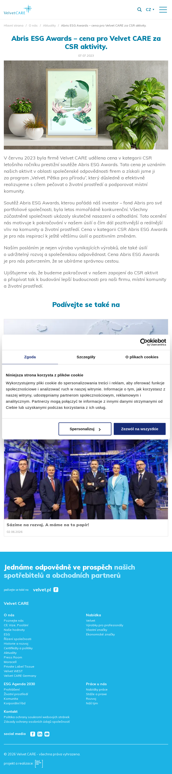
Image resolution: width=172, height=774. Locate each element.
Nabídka (93, 615)
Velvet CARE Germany (20, 676)
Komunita (11, 699)
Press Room (13, 657)
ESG (7, 634)
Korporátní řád (14, 703)
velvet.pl (42, 590)
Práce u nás (96, 684)
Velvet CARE (16, 603)
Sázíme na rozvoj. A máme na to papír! (48, 524)
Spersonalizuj (85, 429)
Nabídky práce (97, 689)
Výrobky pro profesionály (104, 625)
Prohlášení (12, 689)
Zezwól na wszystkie (139, 429)
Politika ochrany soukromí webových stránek (36, 717)
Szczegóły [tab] (86, 357)
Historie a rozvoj (16, 643)
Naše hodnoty (14, 630)
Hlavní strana (13, 25)
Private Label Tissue (19, 666)
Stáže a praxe (96, 694)
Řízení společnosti (17, 639)
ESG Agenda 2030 (19, 684)
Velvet (90, 620)
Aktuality (49, 25)
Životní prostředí (16, 694)
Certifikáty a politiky (18, 648)
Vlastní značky (96, 630)
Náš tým (92, 703)
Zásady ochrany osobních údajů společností (37, 721)
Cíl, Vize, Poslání (16, 625)
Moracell (10, 662)
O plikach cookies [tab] (141, 357)
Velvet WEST (13, 671)
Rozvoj (91, 699)
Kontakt (11, 711)
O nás (33, 25)
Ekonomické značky (100, 634)
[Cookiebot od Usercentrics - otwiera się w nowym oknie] (144, 342)
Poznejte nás (14, 620)
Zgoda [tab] (30, 357)
